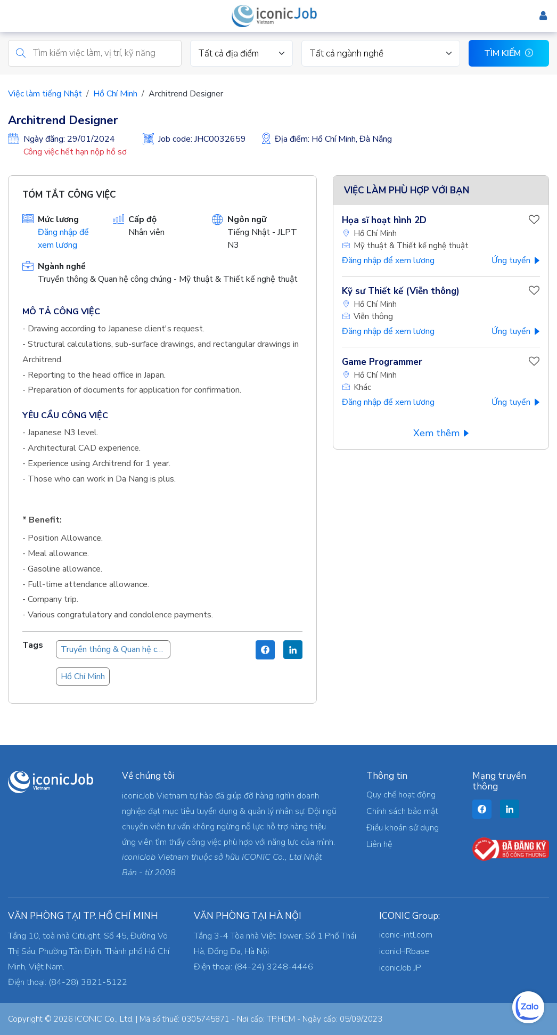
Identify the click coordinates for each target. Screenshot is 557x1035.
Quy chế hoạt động (401, 795)
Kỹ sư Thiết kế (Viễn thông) (401, 291)
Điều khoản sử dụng (402, 828)
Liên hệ (379, 844)
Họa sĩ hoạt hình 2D (384, 220)
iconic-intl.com (405, 935)
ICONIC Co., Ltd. (104, 1019)
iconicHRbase (404, 951)
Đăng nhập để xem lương (388, 260)
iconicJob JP (400, 968)
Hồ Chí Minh (115, 94)
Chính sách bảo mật (402, 811)
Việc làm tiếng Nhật (45, 94)
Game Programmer (382, 362)
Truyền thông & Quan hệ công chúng (115, 649)
